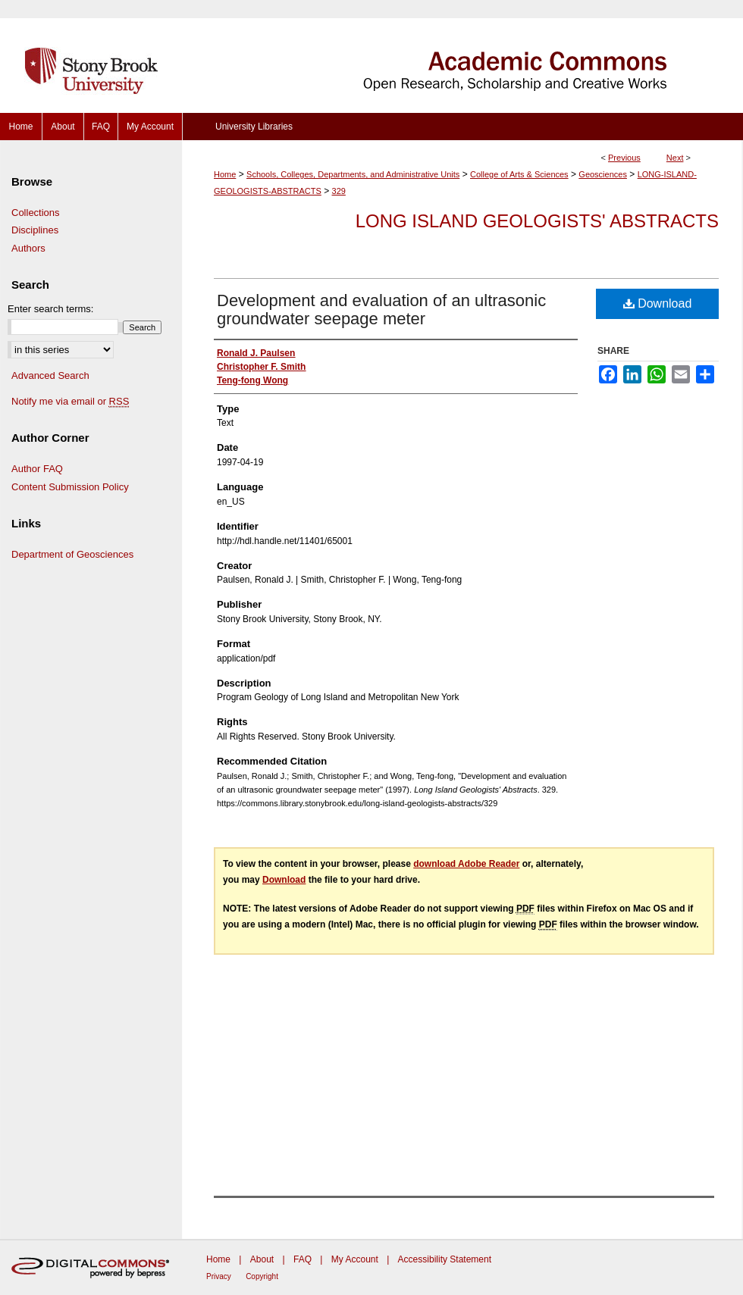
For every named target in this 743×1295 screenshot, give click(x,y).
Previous (624, 157)
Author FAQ (37, 468)
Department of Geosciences (72, 554)
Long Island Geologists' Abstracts (537, 221)
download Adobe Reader (466, 864)
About (262, 1259)
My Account (354, 1259)
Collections (35, 212)
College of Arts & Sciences (519, 174)
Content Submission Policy (70, 487)
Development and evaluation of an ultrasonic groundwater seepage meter (381, 309)
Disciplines (34, 230)
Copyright (262, 1276)
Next (675, 157)
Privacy (218, 1276)
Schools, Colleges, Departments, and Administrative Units (352, 174)
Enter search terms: (50, 308)
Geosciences (602, 174)
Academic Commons (462, 56)
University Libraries (254, 126)
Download (657, 303)
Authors (28, 248)
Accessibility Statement (444, 1259)
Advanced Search (50, 375)
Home (225, 174)
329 (339, 191)
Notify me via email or (70, 402)
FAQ (302, 1259)
